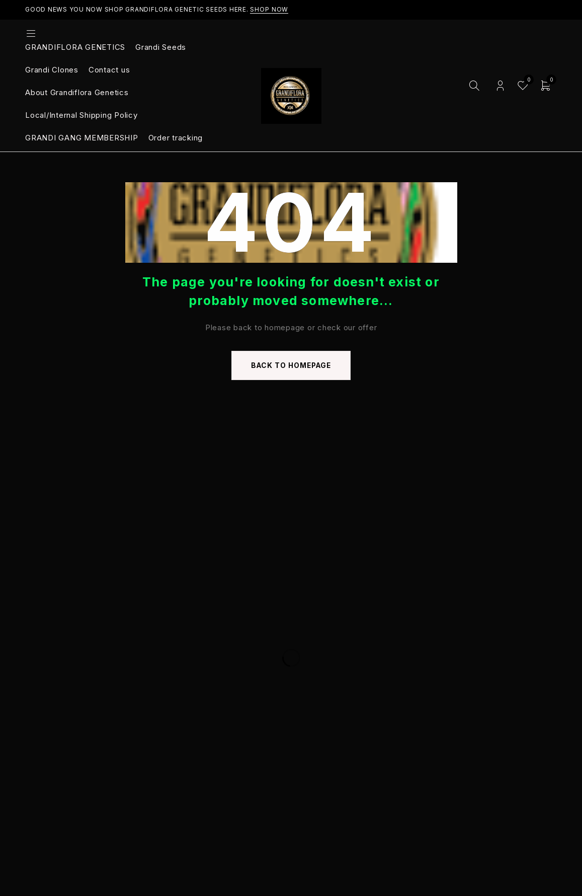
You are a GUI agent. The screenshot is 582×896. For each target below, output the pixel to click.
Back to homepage (291, 365)
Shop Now (269, 9)
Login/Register (500, 85)
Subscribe (518, 575)
